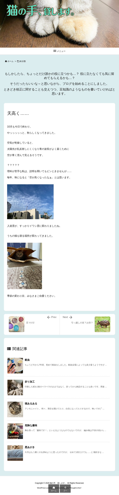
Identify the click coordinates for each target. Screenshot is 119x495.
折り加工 (30, 381)
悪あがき (30, 447)
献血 (27, 360)
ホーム (10, 61)
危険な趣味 (31, 425)
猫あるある (31, 403)
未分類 (23, 61)
